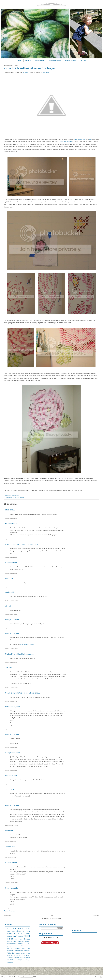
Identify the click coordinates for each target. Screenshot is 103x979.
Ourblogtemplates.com (27, 976)
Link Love (83, 60)
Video (23, 960)
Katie (75, 139)
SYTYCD (22, 955)
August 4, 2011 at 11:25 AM (11, 701)
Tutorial (14, 960)
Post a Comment (9, 911)
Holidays (26, 939)
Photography (19, 950)
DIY (23, 931)
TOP (101, 976)
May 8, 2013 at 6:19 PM (10, 841)
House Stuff (16, 497)
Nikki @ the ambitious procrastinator (20, 544)
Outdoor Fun (20, 948)
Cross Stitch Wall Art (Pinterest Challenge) (29, 68)
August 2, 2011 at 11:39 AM (11, 573)
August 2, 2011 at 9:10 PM (11, 628)
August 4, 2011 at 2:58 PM (11, 770)
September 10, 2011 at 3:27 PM (12, 800)
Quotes (10, 953)
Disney (18, 931)
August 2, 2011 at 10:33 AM (11, 539)
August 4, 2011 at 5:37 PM (11, 783)
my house (11, 946)
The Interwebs (14, 957)
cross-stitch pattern (66, 141)
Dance (13, 931)
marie (7, 592)
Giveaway (20, 936)
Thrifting (22, 957)
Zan (6, 668)
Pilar (7, 831)
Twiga (20, 960)
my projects (18, 946)
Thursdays (27, 957)
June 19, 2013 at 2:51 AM (11, 857)
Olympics (24, 946)
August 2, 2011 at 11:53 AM (11, 586)
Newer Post (7, 915)
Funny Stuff (12, 936)
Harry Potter (18, 939)
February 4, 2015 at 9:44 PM (11, 882)
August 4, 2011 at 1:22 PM (11, 747)
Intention (27, 941)
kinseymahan (10, 753)
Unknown (9, 563)
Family (9, 933)
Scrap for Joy (10, 707)
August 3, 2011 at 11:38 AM (11, 648)
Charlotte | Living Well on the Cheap (19, 693)
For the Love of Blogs (22, 933)
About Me (28, 60)
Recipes (18, 953)
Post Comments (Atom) (55, 918)
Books (9, 929)
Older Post (96, 915)
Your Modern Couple (27, 644)
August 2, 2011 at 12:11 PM (11, 600)
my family (25, 943)
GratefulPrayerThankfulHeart (17, 654)
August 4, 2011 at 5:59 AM (11, 662)
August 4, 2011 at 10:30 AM (11, 687)
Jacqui (7, 789)
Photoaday (10, 950)
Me (17, 943)
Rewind (23, 953)
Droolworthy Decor (55, 60)
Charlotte (16, 928)
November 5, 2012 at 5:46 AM (11, 825)
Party (28, 948)
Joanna (8, 847)
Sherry (80, 139)
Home (20, 60)
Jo (6, 606)
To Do (9, 960)
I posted (25, 72)
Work (14, 962)
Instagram (20, 941)
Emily (84, 139)
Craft (10, 497)
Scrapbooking (14, 955)
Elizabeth (9, 524)
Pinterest (46, 72)
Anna (7, 579)
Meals (20, 943)
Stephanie (9, 776)
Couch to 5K (26, 929)
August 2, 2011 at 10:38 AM (11, 557)
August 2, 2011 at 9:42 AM (11, 518)
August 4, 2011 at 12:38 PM (11, 728)
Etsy (28, 931)
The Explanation (40, 60)
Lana (90, 139)
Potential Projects (70, 60)
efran (7, 510)
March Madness (11, 943)
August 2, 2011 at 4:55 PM (11, 614)
